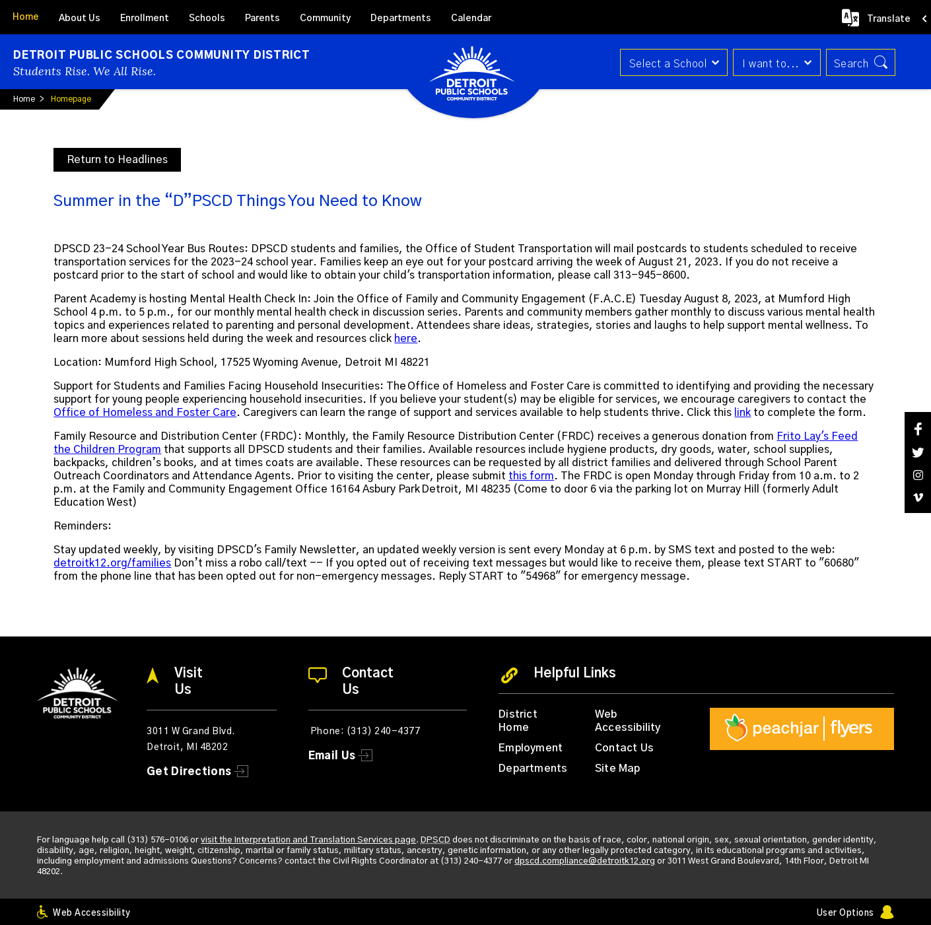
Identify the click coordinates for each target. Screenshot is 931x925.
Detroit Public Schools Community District (161, 55)
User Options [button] (845, 913)
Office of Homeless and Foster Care (144, 412)
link (742, 412)
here (405, 338)
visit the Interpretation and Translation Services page (308, 840)
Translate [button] (889, 19)
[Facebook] (918, 428)
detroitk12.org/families (112, 563)
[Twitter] (918, 452)
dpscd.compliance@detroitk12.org (584, 861)
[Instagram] (918, 475)
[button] (672, 62)
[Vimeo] (918, 497)
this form (531, 476)
